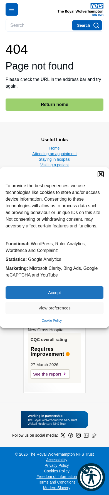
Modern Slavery (56, 488)
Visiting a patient (54, 165)
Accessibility (56, 460)
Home (54, 148)
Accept (54, 292)
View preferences (54, 308)
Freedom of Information (56, 476)
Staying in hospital (54, 159)
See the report (47, 374)
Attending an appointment (54, 154)
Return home (54, 104)
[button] (100, 174)
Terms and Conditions (56, 482)
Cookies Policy (57, 471)
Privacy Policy (56, 465)
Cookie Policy (52, 321)
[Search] (87, 25)
